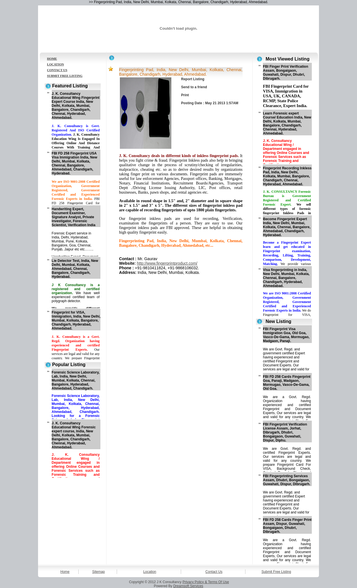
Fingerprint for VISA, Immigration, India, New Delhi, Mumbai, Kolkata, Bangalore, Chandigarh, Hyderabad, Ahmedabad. (76, 320)
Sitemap (98, 572)
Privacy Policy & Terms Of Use (206, 582)
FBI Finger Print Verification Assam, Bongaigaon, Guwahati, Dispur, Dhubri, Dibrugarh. (285, 73)
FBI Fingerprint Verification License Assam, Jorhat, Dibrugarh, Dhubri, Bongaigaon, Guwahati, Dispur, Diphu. (285, 432)
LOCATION (55, 64)
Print (185, 95)
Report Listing (192, 79)
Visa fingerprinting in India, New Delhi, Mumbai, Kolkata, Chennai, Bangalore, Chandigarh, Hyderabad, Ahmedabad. (286, 278)
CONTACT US (57, 70)
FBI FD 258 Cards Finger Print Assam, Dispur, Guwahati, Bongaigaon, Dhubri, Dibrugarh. (287, 526)
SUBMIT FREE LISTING (64, 75)
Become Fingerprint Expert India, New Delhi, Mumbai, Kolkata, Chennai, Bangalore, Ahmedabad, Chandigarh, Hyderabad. (286, 227)
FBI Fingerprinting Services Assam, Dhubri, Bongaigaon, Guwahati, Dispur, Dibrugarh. (286, 480)
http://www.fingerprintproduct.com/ (167, 263)
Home (65, 572)
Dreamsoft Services (188, 586)
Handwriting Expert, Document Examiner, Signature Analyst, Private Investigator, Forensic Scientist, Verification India (74, 217)
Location (149, 572)
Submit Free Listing (276, 572)
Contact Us (213, 572)
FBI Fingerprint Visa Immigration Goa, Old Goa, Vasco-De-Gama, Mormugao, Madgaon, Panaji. (286, 335)
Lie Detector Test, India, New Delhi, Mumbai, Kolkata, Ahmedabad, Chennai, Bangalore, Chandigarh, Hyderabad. (75, 269)
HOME (52, 58)
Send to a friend (194, 87)
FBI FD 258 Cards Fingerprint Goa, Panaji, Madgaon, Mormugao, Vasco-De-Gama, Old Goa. (286, 383)
